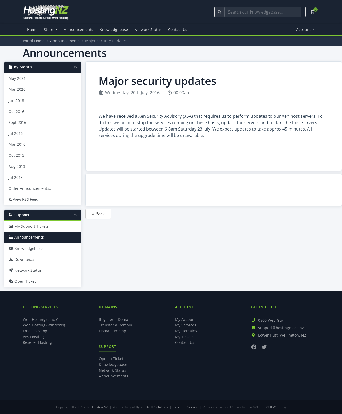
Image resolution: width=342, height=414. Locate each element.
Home (32, 29)
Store (49, 29)
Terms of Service (185, 407)
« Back (98, 214)
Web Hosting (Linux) (40, 319)
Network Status (148, 29)
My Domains (186, 330)
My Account (185, 319)
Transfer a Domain (115, 325)
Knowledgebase (114, 29)
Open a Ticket (111, 358)
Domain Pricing (112, 330)
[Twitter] (264, 346)
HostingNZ (100, 407)
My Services (185, 325)
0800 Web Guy (271, 320)
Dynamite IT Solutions (152, 407)
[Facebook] (253, 346)
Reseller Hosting (37, 342)
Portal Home (34, 40)
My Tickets (184, 336)
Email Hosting (35, 330)
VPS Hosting (33, 336)
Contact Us (177, 29)
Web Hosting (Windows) (44, 325)
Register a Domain (115, 319)
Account (304, 29)
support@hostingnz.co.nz (281, 327)
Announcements (78, 29)
